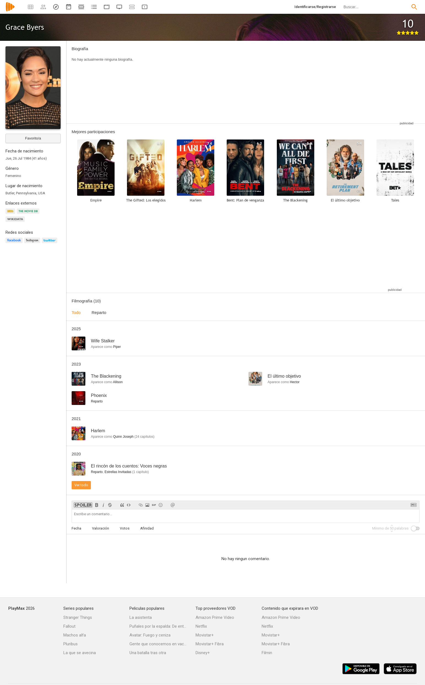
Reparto (99, 312)
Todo (76, 312)
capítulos (144, 437)
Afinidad (147, 528)
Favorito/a (33, 138)
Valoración (100, 528)
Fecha (76, 528)
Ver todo (81, 485)
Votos (124, 528)
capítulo (140, 472)
